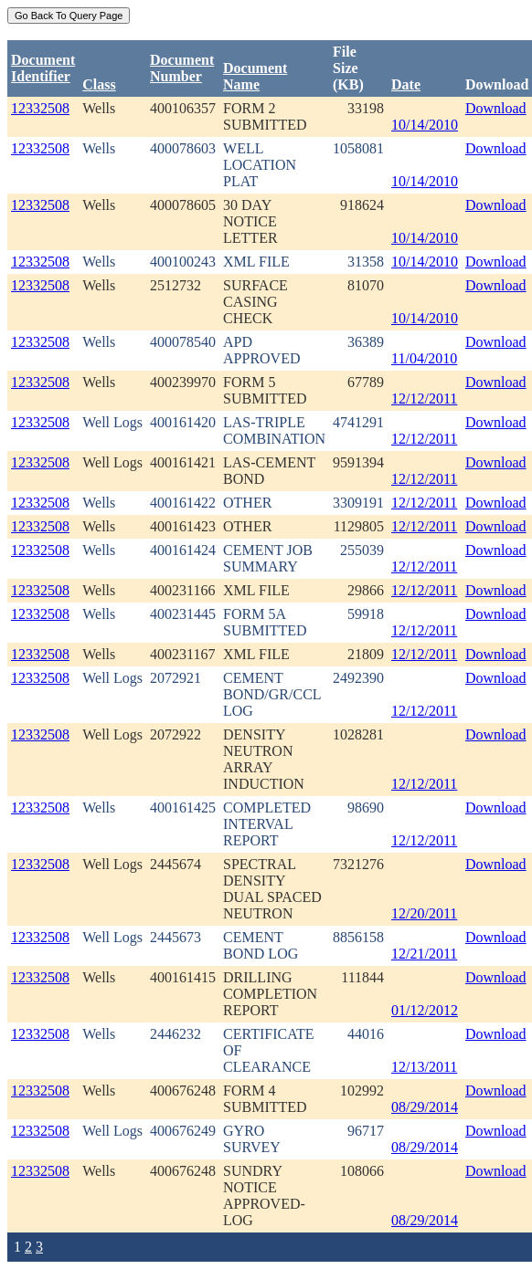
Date (405, 84)
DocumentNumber (182, 68)
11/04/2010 (424, 358)
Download (496, 108)
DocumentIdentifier (43, 68)
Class (98, 84)
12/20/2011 (424, 913)
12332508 (40, 108)
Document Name (255, 76)
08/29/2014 (424, 1107)
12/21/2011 (424, 953)
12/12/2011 (424, 398)
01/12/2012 (424, 1010)
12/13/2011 (424, 1067)
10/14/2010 (424, 124)
